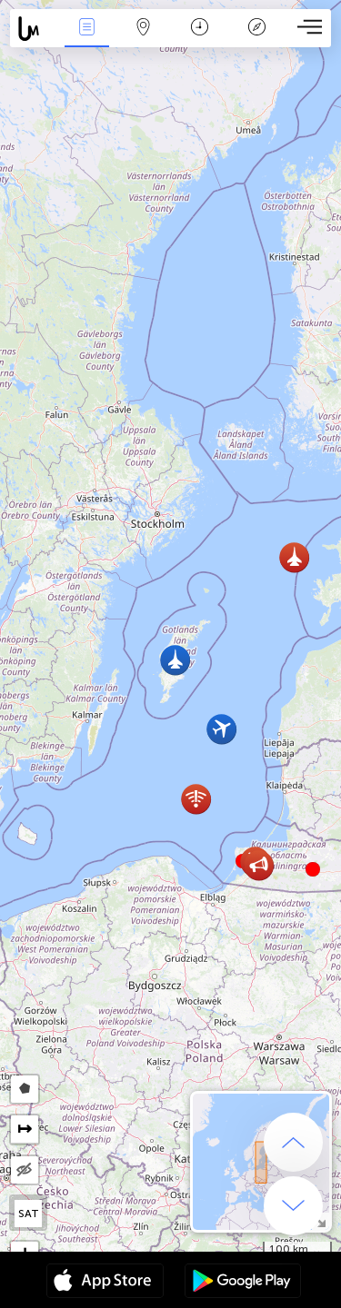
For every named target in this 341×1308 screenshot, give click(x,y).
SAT (28, 1213)
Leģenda (256, 28)
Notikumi (86, 28)
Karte (144, 28)
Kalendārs (199, 28)
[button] (313, 869)
